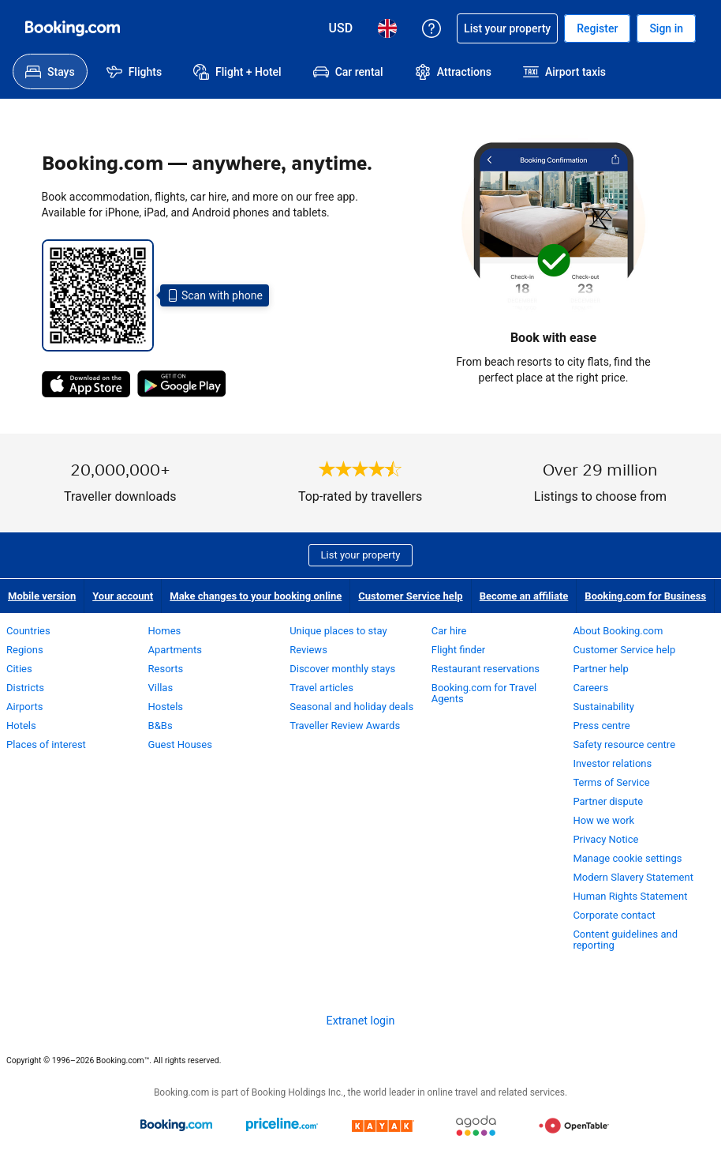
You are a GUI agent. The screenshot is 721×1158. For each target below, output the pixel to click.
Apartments (175, 650)
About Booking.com (618, 631)
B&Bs (160, 725)
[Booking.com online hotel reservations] (72, 28)
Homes (164, 631)
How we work (603, 820)
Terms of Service (611, 782)
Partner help (600, 669)
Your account (122, 596)
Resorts (166, 669)
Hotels (21, 725)
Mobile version (42, 596)
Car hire (449, 631)
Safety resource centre (624, 744)
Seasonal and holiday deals (351, 706)
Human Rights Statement (630, 896)
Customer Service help (410, 596)
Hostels (165, 706)
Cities (19, 669)
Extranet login (361, 1020)
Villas (161, 688)
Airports (24, 706)
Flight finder (458, 650)
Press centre (601, 725)
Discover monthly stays (342, 669)
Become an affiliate (524, 596)
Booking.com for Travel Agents (483, 693)
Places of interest (46, 744)
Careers (590, 688)
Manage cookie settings (627, 858)
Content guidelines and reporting (625, 939)
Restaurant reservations (485, 669)
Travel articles (321, 688)
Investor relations (612, 763)
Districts (25, 688)
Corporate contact (614, 915)
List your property (361, 555)
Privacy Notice (605, 839)
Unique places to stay (338, 631)
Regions (24, 650)
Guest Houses (180, 744)
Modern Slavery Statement (633, 877)
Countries (28, 631)
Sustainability (603, 706)
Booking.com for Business (645, 596)
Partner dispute (608, 801)
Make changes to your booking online (256, 596)
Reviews (308, 650)
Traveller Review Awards (345, 725)
